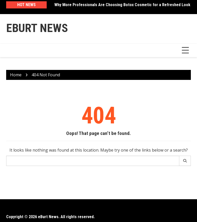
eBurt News (37, 28)
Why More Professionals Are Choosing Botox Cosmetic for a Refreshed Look (122, 4)
